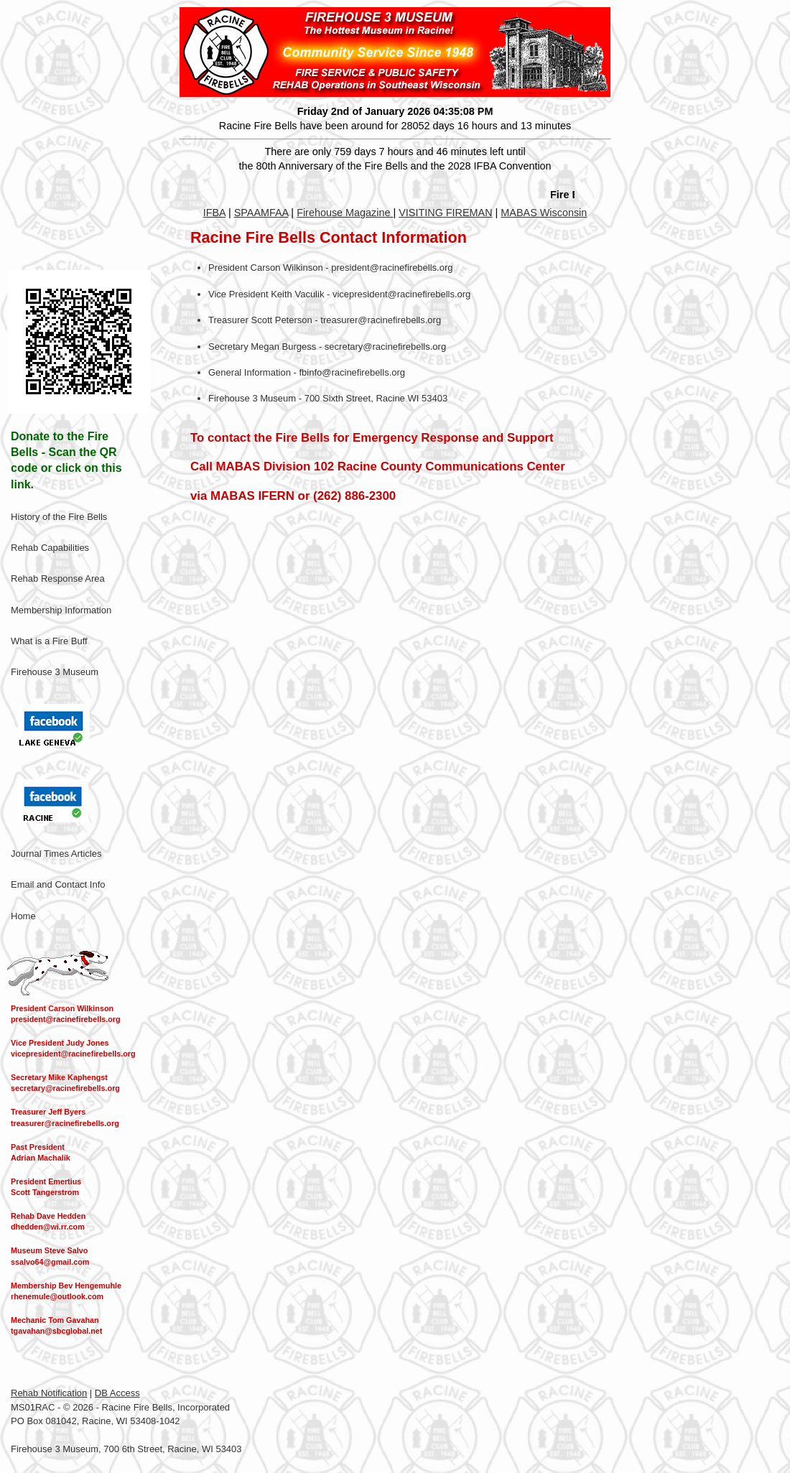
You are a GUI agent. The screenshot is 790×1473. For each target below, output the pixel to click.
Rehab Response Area (58, 578)
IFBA (214, 212)
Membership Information (61, 610)
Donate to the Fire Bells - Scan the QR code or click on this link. (66, 460)
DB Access (117, 1393)
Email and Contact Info (58, 884)
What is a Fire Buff (49, 641)
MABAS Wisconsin (544, 212)
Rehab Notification (49, 1393)
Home (23, 916)
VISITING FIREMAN (445, 212)
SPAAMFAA (261, 212)
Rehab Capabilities (50, 547)
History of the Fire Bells (59, 516)
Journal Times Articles (56, 853)
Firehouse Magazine (345, 212)
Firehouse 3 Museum (54, 671)
